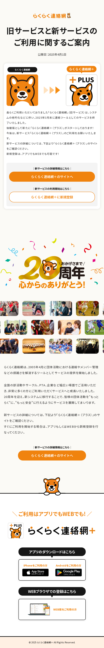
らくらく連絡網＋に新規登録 (52, 197)
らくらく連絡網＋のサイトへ (52, 176)
